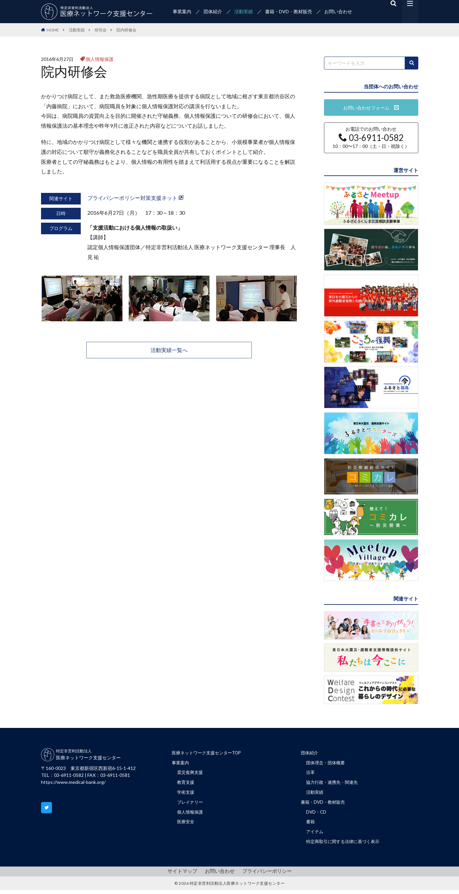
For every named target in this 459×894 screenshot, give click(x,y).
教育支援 (186, 784)
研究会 (101, 29)
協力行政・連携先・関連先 (334, 784)
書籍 (310, 825)
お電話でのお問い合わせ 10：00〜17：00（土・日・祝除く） (371, 137)
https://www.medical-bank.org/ (73, 782)
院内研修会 (126, 29)
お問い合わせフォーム (371, 108)
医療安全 (186, 825)
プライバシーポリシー (265, 875)
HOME (53, 29)
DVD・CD (316, 815)
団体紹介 (213, 11)
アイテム (315, 835)
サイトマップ (185, 875)
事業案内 (182, 11)
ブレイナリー (191, 804)
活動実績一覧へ (169, 350)
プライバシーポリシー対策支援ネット (135, 198)
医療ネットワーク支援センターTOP (209, 753)
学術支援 (186, 794)
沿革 (310, 774)
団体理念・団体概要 (327, 763)
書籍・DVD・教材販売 (288, 11)
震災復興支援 (191, 774)
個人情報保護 (100, 59)
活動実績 (243, 11)
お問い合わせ (338, 11)
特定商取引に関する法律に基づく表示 (345, 845)
